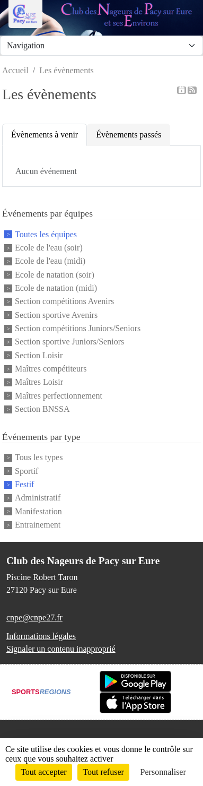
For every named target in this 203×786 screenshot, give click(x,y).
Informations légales (41, 636)
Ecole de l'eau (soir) (49, 247)
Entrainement (37, 524)
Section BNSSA (42, 408)
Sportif (26, 471)
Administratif (37, 498)
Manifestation (38, 511)
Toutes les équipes (46, 234)
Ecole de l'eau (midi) (50, 261)
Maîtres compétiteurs (51, 368)
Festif (24, 484)
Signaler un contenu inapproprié (61, 648)
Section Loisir (39, 355)
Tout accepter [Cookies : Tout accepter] (43, 771)
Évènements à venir (44, 134)
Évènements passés (128, 134)
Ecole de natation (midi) (56, 287)
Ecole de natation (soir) (54, 274)
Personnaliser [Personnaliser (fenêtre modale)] (163, 771)
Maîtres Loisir (39, 382)
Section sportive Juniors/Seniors (69, 342)
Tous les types (39, 457)
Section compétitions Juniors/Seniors (77, 328)
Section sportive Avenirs (56, 314)
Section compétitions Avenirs (64, 301)
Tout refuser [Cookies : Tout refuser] (103, 771)
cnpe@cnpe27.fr (34, 617)
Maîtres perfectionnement (58, 395)
